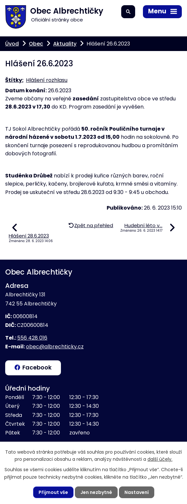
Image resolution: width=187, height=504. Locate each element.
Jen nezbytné (96, 492)
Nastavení (136, 492)
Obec (36, 43)
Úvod (12, 43)
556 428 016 (32, 338)
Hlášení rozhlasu (46, 80)
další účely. (159, 459)
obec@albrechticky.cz (55, 346)
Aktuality (64, 43)
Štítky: (14, 80)
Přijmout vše (53, 492)
